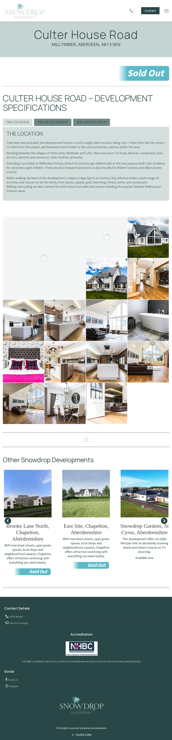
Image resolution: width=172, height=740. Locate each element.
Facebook (12, 680)
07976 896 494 (15, 616)
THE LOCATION (17, 122)
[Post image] (28, 493)
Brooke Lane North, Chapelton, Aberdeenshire (27, 532)
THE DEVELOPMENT (52, 122)
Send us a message (18, 623)
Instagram (13, 686)
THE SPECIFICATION (91, 122)
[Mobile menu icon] (166, 10)
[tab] (17, 122)
